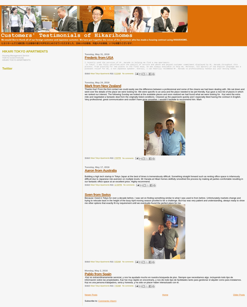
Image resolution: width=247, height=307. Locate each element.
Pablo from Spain (98, 275)
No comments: (128, 75)
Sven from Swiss (98, 196)
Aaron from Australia (101, 172)
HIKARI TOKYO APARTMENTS (16, 60)
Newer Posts (91, 296)
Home (165, 296)
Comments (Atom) (107, 302)
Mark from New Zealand (103, 87)
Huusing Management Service (15, 55)
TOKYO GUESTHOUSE (13, 58)
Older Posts (239, 296)
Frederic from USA (99, 58)
